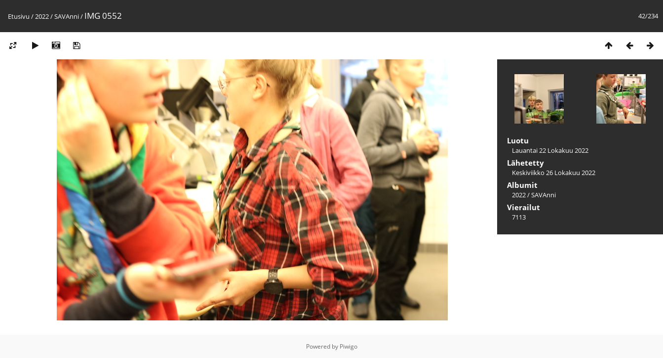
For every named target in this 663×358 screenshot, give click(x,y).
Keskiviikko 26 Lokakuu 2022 (553, 172)
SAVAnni (66, 16)
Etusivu (19, 16)
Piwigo (348, 346)
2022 (42, 16)
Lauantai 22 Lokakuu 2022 (550, 150)
